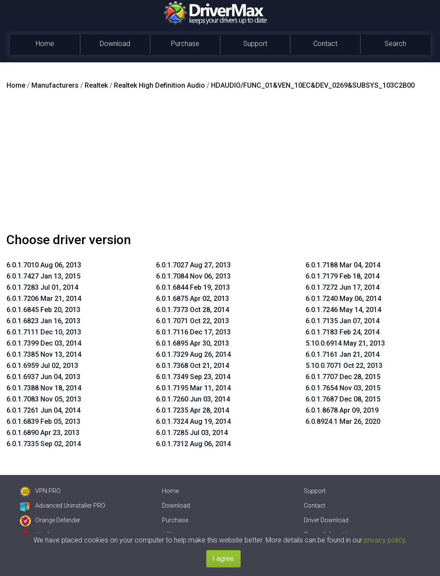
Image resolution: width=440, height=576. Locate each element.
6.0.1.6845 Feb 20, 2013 (43, 310)
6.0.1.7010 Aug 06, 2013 (43, 265)
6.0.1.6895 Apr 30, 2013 (192, 343)
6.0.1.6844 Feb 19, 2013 (193, 287)
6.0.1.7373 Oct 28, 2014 (192, 310)
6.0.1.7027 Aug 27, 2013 (193, 265)
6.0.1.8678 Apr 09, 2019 (342, 410)
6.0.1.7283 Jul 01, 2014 (42, 287)
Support (255, 44)
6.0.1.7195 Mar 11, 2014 (193, 388)
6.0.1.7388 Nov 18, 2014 (43, 388)
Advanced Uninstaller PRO (62, 505)
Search (395, 44)
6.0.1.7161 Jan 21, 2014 (342, 354)
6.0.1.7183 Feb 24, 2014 (342, 332)
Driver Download (326, 520)
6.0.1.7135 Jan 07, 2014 (342, 321)
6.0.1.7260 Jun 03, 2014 (193, 399)
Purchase (185, 44)
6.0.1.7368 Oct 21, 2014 (192, 366)
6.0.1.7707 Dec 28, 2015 (343, 377)
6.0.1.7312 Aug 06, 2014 (193, 444)
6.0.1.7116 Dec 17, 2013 (193, 332)
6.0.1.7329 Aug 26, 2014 (193, 354)
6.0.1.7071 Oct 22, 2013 (192, 321)
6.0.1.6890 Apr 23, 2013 (42, 433)
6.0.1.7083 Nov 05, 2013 (43, 399)
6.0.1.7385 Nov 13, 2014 (43, 354)
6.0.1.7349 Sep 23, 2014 (193, 377)
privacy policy (384, 540)
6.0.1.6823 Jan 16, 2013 (43, 321)
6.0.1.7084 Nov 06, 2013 (193, 276)
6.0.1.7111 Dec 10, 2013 (43, 332)
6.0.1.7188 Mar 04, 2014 (343, 265)
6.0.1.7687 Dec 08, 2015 (343, 399)
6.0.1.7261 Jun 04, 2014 (43, 410)
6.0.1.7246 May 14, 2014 (343, 310)
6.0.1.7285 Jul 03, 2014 (192, 433)
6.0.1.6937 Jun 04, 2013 (43, 377)
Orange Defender (50, 520)
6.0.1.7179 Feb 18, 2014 (342, 276)
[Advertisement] (220, 164)
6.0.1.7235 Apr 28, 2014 (192, 410)
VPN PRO (40, 491)
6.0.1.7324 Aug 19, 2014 (193, 421)
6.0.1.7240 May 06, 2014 (343, 298)
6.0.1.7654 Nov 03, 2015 (343, 388)
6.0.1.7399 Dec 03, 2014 (43, 343)
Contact (325, 44)
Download (115, 44)
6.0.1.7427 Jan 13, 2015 (43, 276)
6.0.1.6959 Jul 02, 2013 (42, 366)
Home (45, 44)
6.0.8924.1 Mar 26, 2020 (343, 421)
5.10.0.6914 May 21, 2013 (345, 343)
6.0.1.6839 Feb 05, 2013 (43, 421)
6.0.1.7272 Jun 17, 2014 (342, 287)
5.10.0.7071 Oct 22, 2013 (344, 366)
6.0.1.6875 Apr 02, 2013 (192, 298)
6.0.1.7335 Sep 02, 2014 (43, 444)
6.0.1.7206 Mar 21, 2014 (43, 298)
